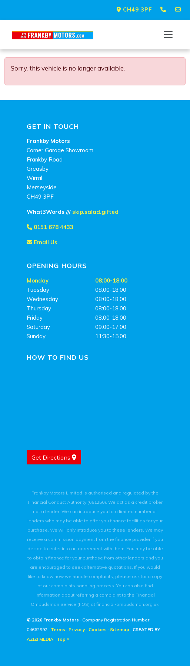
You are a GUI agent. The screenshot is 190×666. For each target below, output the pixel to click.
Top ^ (63, 639)
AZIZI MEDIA (40, 639)
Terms (58, 629)
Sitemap (119, 629)
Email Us (42, 242)
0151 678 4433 (50, 227)
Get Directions (53, 457)
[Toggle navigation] (168, 34)
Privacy (77, 629)
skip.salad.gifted (95, 211)
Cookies (98, 629)
